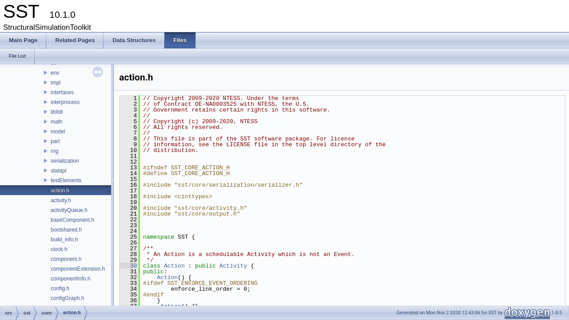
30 (128, 266)
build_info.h (64, 239)
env (55, 73)
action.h (60, 191)
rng (54, 151)
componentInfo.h (70, 279)
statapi (58, 171)
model (58, 131)
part (55, 141)
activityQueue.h (69, 210)
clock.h (59, 249)
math (57, 122)
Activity (233, 266)
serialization (65, 161)
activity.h (61, 200)
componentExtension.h (78, 269)
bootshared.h (66, 230)
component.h (66, 259)
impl (55, 83)
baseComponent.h (72, 220)
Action (174, 266)
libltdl (57, 112)
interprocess (65, 102)
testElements (66, 180)
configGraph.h (67, 298)
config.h (60, 288)
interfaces (62, 92)
